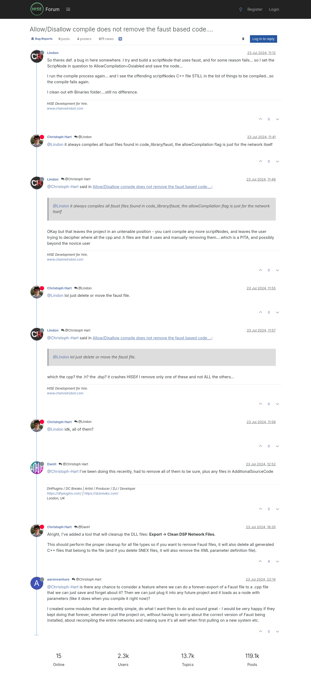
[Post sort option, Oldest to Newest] (243, 39)
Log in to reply (263, 39)
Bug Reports (42, 39)
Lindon (53, 53)
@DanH (82, 527)
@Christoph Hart (76, 179)
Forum (52, 9)
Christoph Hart (59, 137)
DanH (51, 464)
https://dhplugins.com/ (64, 493)
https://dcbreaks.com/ (101, 493)
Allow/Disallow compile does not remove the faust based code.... (152, 186)
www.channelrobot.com (65, 108)
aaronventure (58, 579)
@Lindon (83, 137)
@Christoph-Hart (63, 186)
